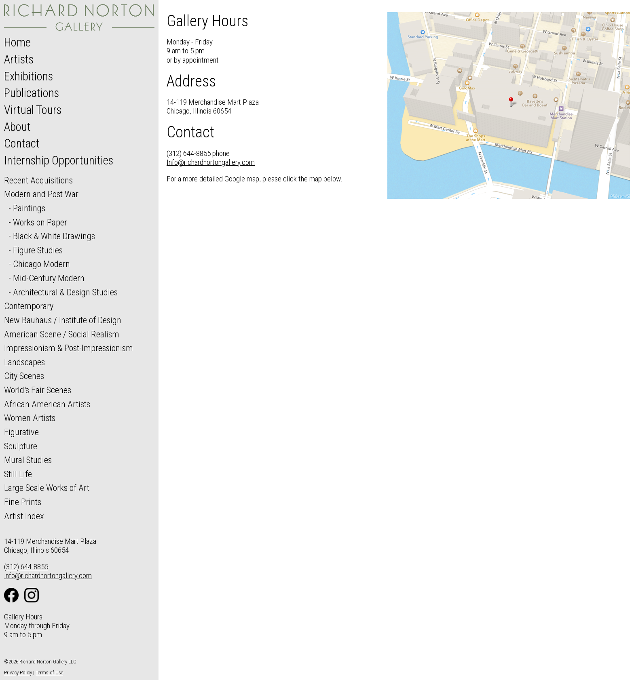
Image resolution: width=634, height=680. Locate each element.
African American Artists (47, 404)
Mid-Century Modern (49, 278)
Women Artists (29, 418)
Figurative (21, 432)
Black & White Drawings (54, 236)
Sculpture (20, 446)
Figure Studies (38, 250)
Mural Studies (28, 460)
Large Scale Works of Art (46, 487)
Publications (31, 93)
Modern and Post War (41, 194)
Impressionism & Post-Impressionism (68, 348)
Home (17, 42)
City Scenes (24, 376)
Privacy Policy (18, 672)
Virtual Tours (32, 110)
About (17, 127)
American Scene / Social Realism (61, 334)
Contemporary (28, 306)
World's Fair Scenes (37, 390)
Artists (19, 59)
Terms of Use (49, 672)
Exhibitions (28, 76)
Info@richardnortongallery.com (211, 162)
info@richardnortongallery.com (48, 575)
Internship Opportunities (58, 160)
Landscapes (24, 362)
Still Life (18, 474)
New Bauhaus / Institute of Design (62, 320)
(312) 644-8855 (26, 566)
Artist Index (24, 516)
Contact (22, 143)
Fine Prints (22, 502)
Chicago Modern (41, 264)
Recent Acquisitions (38, 180)
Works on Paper (40, 222)
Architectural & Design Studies (65, 292)
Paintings (29, 208)
